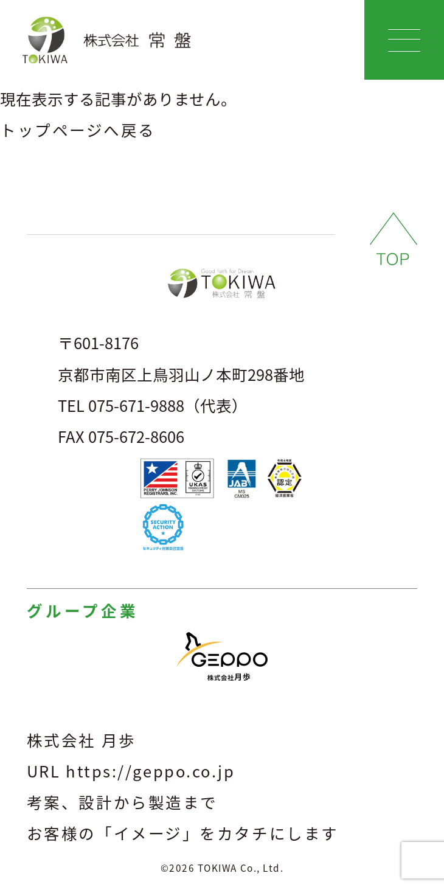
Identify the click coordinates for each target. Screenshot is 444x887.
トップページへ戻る (78, 129)
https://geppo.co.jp (150, 770)
